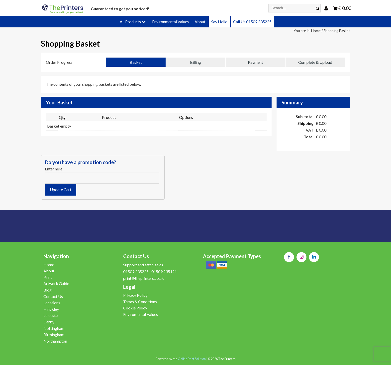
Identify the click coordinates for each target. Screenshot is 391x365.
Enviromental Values (140, 314)
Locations (51, 302)
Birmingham (53, 334)
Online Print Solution (192, 359)
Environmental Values (170, 21)
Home (316, 31)
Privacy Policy (135, 295)
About (200, 21)
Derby (48, 321)
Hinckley (51, 309)
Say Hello (219, 21)
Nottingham (53, 328)
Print (47, 277)
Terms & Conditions (140, 301)
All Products (133, 21)
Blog (47, 290)
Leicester (51, 315)
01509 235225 (136, 271)
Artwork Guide (56, 283)
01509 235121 (164, 271)
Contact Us (53, 296)
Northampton (55, 341)
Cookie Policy (135, 307)
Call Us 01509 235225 (252, 21)
